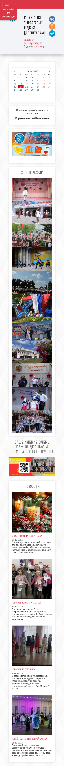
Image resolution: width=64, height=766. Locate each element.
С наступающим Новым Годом (27, 535)
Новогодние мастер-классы (26, 602)
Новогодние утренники (23, 669)
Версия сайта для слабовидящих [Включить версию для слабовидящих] (8, 13)
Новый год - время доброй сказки (29, 738)
